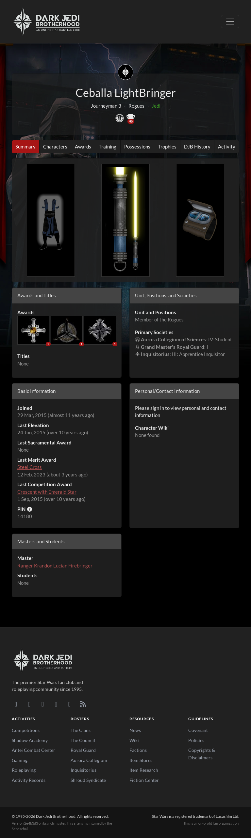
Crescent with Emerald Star (46, 492)
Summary (25, 146)
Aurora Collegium (89, 760)
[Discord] (16, 704)
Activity (226, 146)
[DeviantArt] (29, 704)
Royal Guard (83, 750)
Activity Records (28, 780)
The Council (83, 740)
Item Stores (140, 760)
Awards (83, 146)
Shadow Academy (30, 740)
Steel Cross (29, 467)
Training (107, 146)
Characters (55, 146)
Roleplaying (24, 770)
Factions (138, 750)
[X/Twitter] (69, 704)
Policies (196, 740)
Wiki (134, 740)
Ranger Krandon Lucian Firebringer (54, 565)
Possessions (137, 146)
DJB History (197, 146)
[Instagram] (56, 704)
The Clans (81, 730)
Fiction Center (144, 780)
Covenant (198, 730)
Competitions (26, 730)
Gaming (19, 760)
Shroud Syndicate (88, 780)
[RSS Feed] (83, 704)
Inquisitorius (83, 770)
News (135, 730)
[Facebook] (43, 704)
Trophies (167, 146)
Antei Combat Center (33, 750)
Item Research (143, 770)
